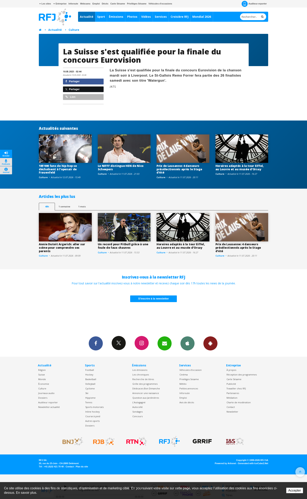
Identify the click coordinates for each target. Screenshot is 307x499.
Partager (72, 81)
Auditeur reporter (48, 402)
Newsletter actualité (49, 407)
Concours (137, 416)
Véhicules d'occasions (160, 3)
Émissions (116, 17)
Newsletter (232, 411)
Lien (70, 96)
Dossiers (42, 397)
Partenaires (233, 393)
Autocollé (137, 407)
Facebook (96, 343)
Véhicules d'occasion (190, 370)
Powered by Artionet (225, 463)
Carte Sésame (117, 3)
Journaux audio (46, 393)
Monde (42, 379)
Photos (132, 17)
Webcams (85, 3)
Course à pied (92, 416)
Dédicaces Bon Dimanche (146, 388)
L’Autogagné (138, 402)
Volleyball (90, 384)
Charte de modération (239, 402)
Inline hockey (92, 411)
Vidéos (146, 17)
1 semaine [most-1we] (64, 206)
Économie (43, 384)
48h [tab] (47, 206)
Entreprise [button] (59, 3)
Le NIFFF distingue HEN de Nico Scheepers (121, 167)
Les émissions (139, 370)
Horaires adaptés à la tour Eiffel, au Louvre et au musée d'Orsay (239, 167)
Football (89, 370)
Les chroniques (140, 374)
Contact (231, 407)
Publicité (231, 384)
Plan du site (82, 466)
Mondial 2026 (201, 17)
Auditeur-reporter (254, 4)
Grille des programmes (145, 384)
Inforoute (73, 3)
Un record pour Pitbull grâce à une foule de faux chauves (123, 246)
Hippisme (90, 397)
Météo (182, 384)
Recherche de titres (143, 379)
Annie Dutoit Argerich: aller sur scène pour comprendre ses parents (62, 247)
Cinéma (183, 374)
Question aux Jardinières (145, 397)
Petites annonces (188, 388)
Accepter (294, 490)
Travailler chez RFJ (236, 388)
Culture (74, 30)
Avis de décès (186, 402)
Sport (101, 17)
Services (161, 17)
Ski (86, 393)
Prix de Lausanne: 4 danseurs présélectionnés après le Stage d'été (179, 169)
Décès (105, 3)
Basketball (90, 379)
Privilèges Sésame (136, 3)
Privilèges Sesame (189, 379)
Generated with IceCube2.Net (253, 463)
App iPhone (187, 343)
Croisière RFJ (180, 17)
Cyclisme (90, 388)
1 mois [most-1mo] (82, 206)
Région (42, 370)
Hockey (89, 374)
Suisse (41, 374)
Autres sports (92, 421)
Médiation (232, 397)
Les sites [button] (45, 3)
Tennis (88, 402)
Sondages (137, 411)
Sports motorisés (94, 407)
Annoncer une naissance (145, 393)
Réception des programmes (242, 374)
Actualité (86, 17)
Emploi (96, 3)
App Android (210, 343)
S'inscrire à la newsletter (153, 298)
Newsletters (165, 343)
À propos (231, 370)
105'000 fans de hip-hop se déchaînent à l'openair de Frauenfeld (58, 169)
